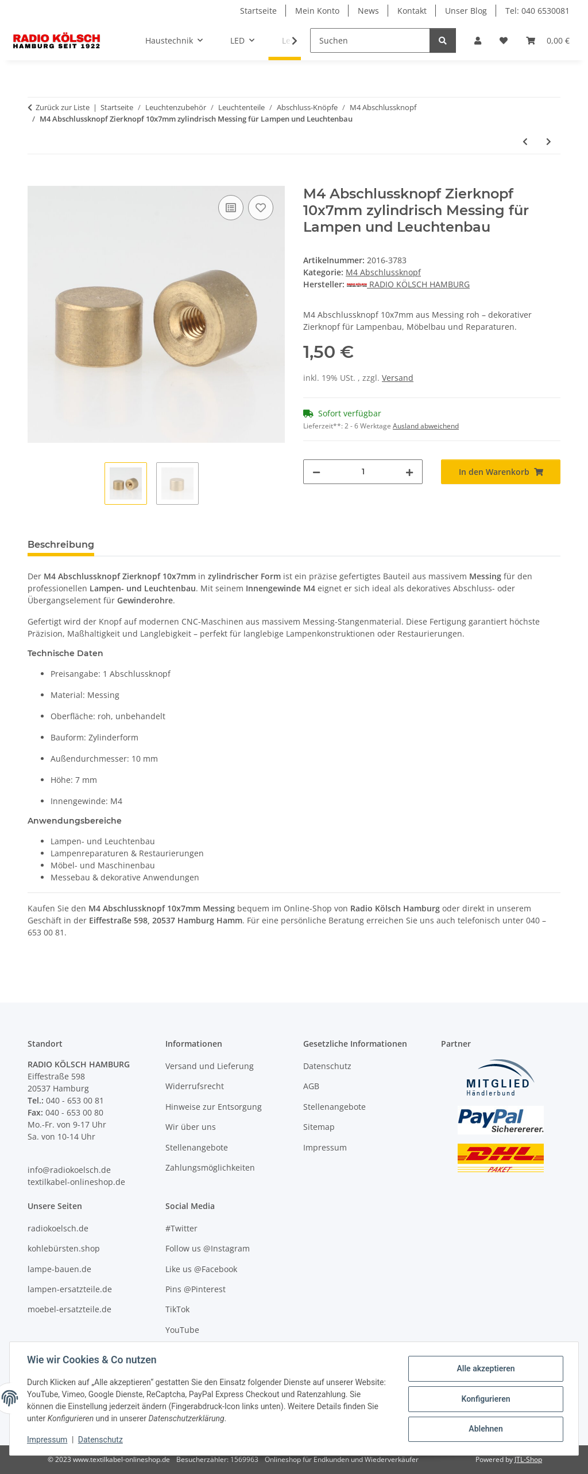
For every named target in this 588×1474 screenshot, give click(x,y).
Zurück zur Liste (63, 107)
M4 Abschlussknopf (383, 272)
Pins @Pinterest (195, 1289)
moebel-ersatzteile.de (69, 1309)
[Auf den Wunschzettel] (260, 207)
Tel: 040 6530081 (537, 10)
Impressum (48, 1439)
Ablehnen (484, 1428)
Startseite (258, 10)
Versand (397, 377)
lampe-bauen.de (59, 1269)
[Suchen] (370, 40)
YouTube (182, 1329)
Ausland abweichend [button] (426, 426)
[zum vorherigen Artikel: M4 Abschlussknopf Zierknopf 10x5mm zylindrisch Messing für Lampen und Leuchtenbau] (525, 141)
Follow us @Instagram (207, 1248)
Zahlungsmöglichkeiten (210, 1167)
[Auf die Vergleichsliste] (230, 207)
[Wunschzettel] (503, 40)
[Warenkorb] (548, 40)
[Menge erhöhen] (409, 471)
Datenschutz (101, 1439)
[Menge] (362, 471)
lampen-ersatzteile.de (70, 1289)
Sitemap (319, 1126)
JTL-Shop (528, 1459)
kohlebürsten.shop (64, 1248)
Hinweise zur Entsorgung (213, 1106)
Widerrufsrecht (194, 1086)
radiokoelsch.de (58, 1228)
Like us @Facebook (201, 1269)
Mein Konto (317, 10)
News (368, 10)
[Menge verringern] (316, 471)
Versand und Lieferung (209, 1065)
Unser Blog (466, 10)
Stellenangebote (196, 1147)
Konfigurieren (484, 1398)
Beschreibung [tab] (61, 544)
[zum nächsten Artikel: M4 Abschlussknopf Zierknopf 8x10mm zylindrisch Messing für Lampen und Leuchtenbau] (548, 141)
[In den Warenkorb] (37, 179)
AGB (311, 1086)
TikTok (177, 1309)
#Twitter (181, 1228)
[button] (477, 40)
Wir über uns (190, 1126)
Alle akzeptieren (484, 1369)
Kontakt (412, 10)
